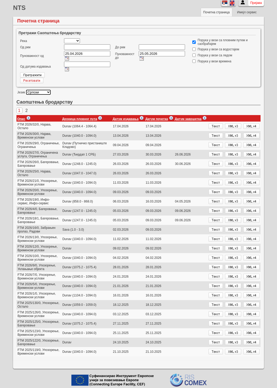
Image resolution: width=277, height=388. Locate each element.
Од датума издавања (35, 66)
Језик (21, 92)
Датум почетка (156, 119)
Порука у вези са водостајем (218, 49)
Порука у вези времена (214, 61)
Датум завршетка (188, 119)
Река (23, 41)
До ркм (120, 47)
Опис (21, 119)
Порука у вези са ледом (215, 55)
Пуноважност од (32, 56)
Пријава (256, 3)
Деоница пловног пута (79, 119)
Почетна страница (216, 12)
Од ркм (25, 47)
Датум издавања (125, 119)
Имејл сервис (247, 12)
